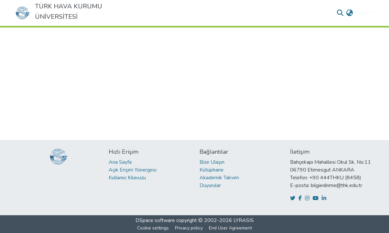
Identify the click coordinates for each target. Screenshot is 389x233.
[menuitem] (349, 13)
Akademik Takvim (219, 177)
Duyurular (210, 185)
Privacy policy (189, 228)
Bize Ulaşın (212, 162)
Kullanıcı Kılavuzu (127, 177)
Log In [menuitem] (362, 13)
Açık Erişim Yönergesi (133, 169)
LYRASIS (243, 220)
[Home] (22, 12)
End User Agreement (230, 228)
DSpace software (155, 220)
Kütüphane (211, 169)
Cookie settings (153, 228)
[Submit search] (340, 13)
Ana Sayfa (120, 162)
